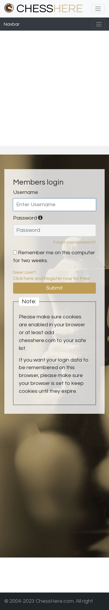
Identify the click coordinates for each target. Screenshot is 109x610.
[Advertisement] (54, 88)
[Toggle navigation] (98, 8)
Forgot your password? (74, 242)
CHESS (43, 9)
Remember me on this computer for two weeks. (54, 256)
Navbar (11, 24)
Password (27, 218)
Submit (54, 288)
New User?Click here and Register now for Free (51, 275)
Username (25, 192)
